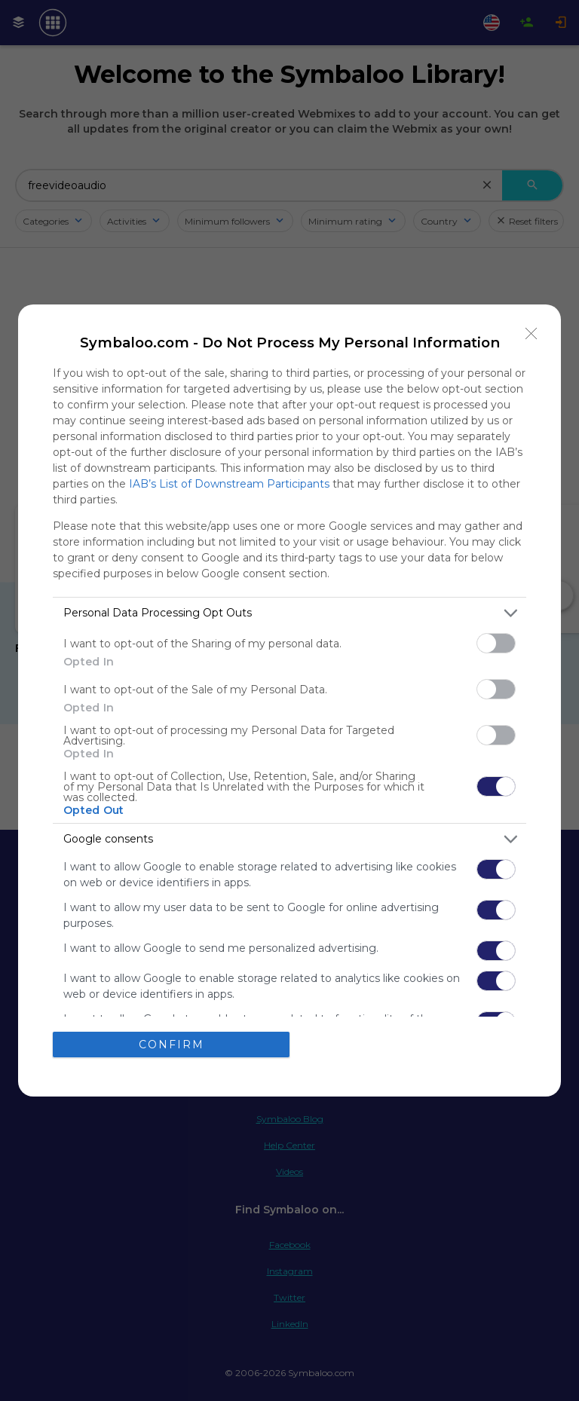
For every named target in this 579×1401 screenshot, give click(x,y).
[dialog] (289, 700)
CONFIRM (171, 1044)
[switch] (496, 643)
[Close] (531, 334)
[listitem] (289, 613)
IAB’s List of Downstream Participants (229, 484)
